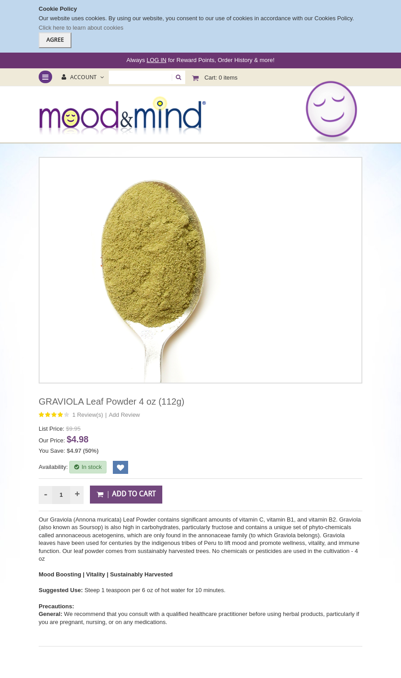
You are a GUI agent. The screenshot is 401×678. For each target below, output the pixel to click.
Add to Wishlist (120, 467)
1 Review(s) (87, 414)
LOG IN (156, 60)
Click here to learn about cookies (81, 27)
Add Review (124, 414)
